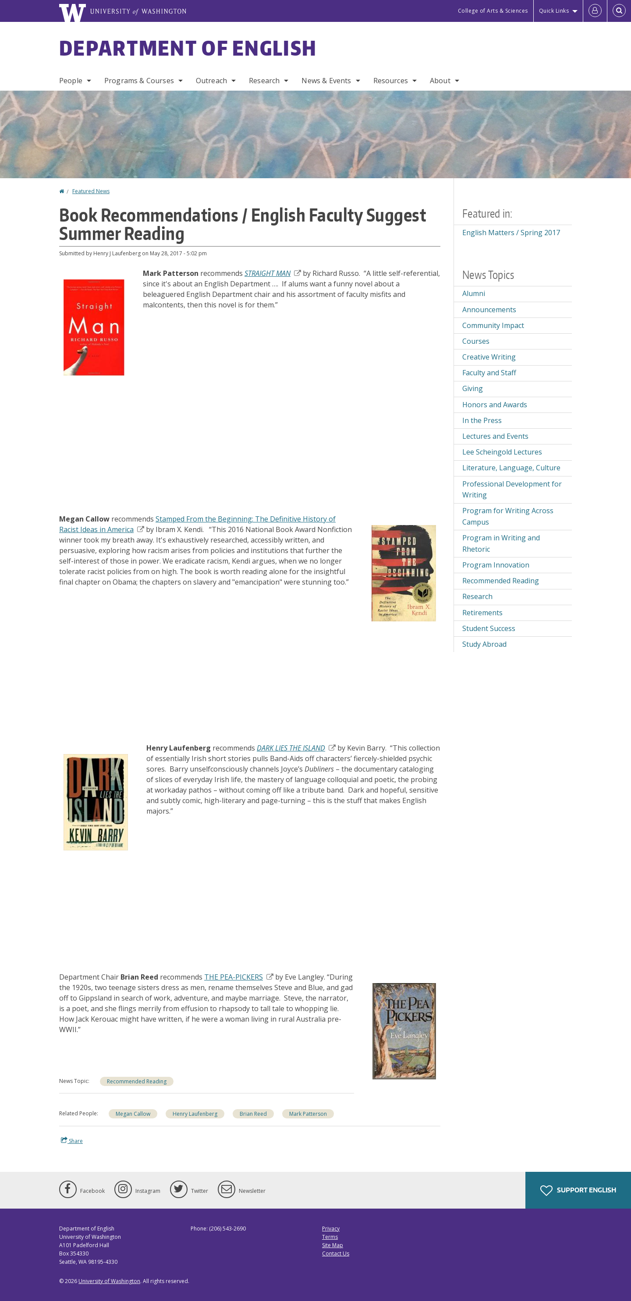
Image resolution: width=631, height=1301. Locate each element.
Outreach (211, 80)
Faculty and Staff (489, 372)
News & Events (326, 80)
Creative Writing (489, 357)
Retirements (482, 612)
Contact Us (335, 1253)
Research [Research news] (477, 596)
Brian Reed (253, 1114)
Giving (472, 388)
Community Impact (493, 325)
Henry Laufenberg (195, 1114)
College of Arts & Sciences (493, 10)
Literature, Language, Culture (511, 467)
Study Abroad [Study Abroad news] (484, 644)
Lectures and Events (495, 436)
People (70, 80)
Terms (330, 1237)
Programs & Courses (139, 80)
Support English (578, 1191)
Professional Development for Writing (512, 489)
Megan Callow (133, 1114)
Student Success (488, 628)
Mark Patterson (308, 1114)
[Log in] (595, 11)
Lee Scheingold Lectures (502, 452)
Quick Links (554, 10)
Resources (390, 80)
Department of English (188, 48)
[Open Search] (619, 11)
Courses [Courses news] (475, 341)
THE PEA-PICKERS (238, 977)
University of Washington (109, 1281)
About (440, 80)
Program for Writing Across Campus (507, 516)
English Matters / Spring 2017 (511, 232)
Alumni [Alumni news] (473, 293)
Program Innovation (495, 565)
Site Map (332, 1245)
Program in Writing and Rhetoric (501, 543)
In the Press (482, 420)
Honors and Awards (494, 404)
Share (72, 1141)
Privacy (331, 1228)
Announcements (489, 309)
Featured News (91, 191)
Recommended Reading (137, 1081)
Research (264, 80)
